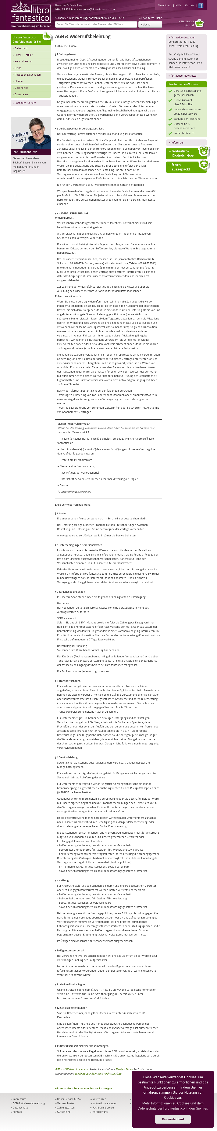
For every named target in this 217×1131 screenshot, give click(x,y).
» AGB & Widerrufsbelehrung (28, 1103)
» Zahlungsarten (65, 1107)
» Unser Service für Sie (68, 1099)
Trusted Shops (124, 1069)
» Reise (17, 68)
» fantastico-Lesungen (181, 37)
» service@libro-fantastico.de (97, 9)
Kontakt (189, 5)
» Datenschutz (19, 1107)
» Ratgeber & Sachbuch (27, 74)
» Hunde (18, 81)
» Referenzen (176, 142)
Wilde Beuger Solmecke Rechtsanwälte (98, 1073)
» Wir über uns (99, 1111)
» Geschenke (20, 87)
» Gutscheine (20, 94)
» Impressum (18, 1099)
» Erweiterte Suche (150, 18)
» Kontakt (16, 1111)
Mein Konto (164, 5)
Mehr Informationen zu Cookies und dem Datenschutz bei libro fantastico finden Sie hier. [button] (173, 1105)
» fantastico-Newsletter (183, 75)
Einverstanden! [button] (173, 1119)
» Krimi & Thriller (23, 54)
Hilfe (178, 5)
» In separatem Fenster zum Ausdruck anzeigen (83, 1088)
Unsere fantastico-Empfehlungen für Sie (32, 39)
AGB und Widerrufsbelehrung (72, 1069)
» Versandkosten (65, 1103)
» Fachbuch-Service (24, 102)
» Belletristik (20, 48)
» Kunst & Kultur (22, 61)
